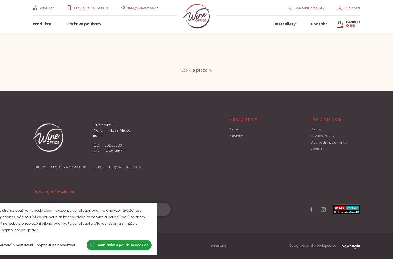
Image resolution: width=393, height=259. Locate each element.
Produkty (42, 24)
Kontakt (319, 24)
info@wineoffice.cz (124, 166)
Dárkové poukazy (83, 24)
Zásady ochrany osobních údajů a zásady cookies (76, 243)
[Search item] (306, 7)
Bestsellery (284, 24)
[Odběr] (151, 209)
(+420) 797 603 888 (69, 166)
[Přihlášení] (349, 7)
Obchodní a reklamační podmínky (62, 248)
